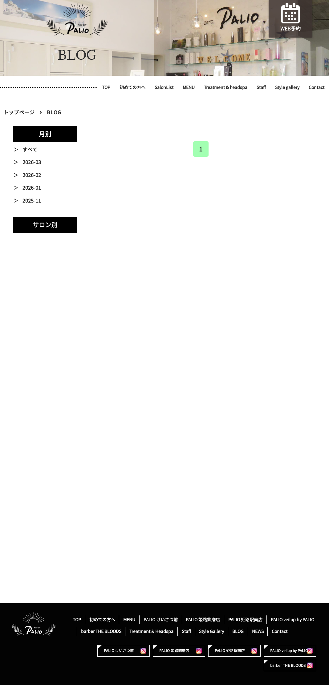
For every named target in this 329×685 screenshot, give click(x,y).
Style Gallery (211, 631)
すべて (29, 149)
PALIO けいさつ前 (161, 620)
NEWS (258, 631)
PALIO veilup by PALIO (292, 620)
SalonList (164, 87)
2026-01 (31, 187)
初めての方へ (132, 87)
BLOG (238, 631)
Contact (316, 87)
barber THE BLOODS (101, 631)
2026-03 (31, 162)
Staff (261, 87)
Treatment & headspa (225, 87)
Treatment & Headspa (151, 631)
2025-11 (31, 200)
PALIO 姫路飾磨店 (203, 620)
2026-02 (31, 175)
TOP (106, 87)
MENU (189, 87)
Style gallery (287, 87)
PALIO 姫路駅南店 (245, 620)
